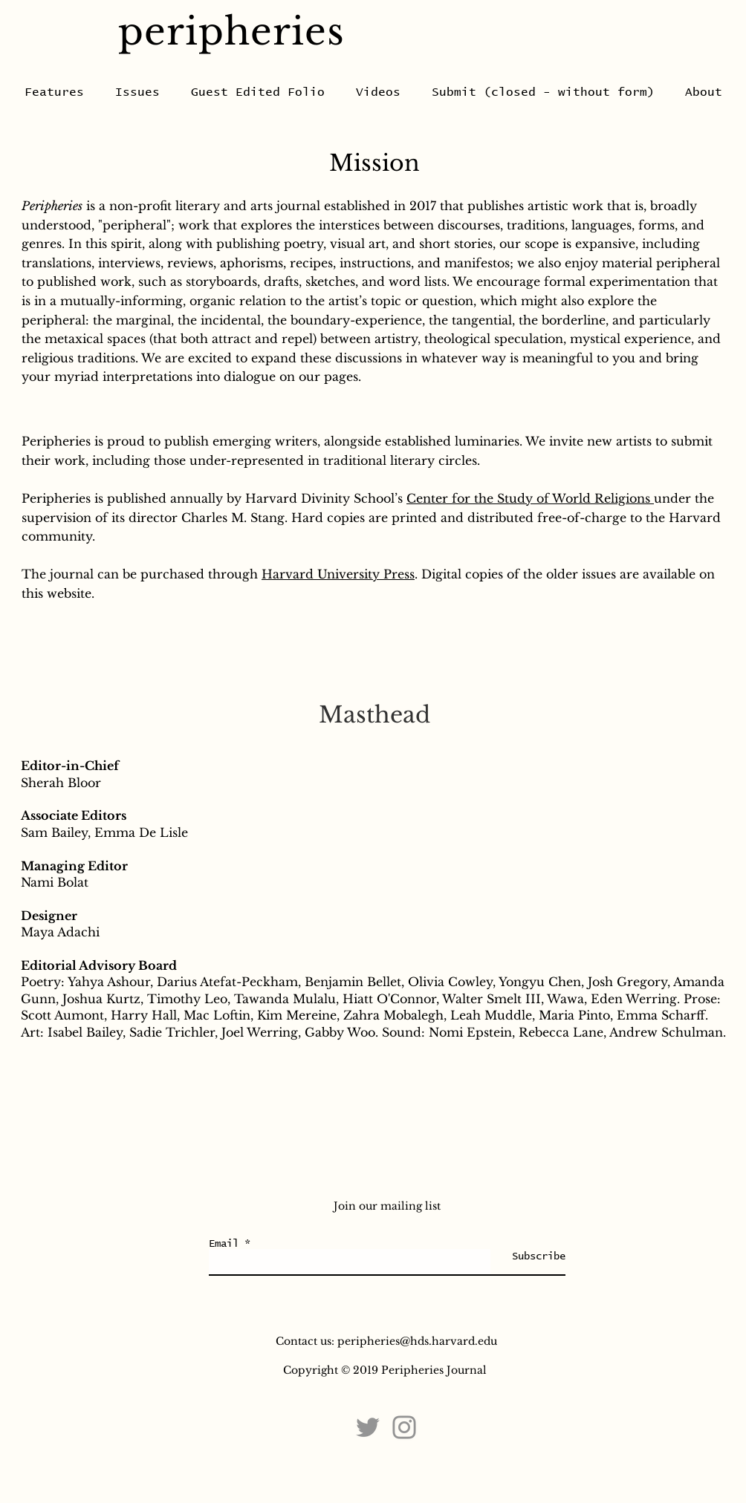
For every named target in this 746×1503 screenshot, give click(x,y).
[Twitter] (367, 1427)
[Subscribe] (527, 1256)
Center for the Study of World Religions (530, 498)
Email (224, 1244)
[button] (257, 92)
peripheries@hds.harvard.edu (417, 1341)
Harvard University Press (338, 574)
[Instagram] (404, 1427)
